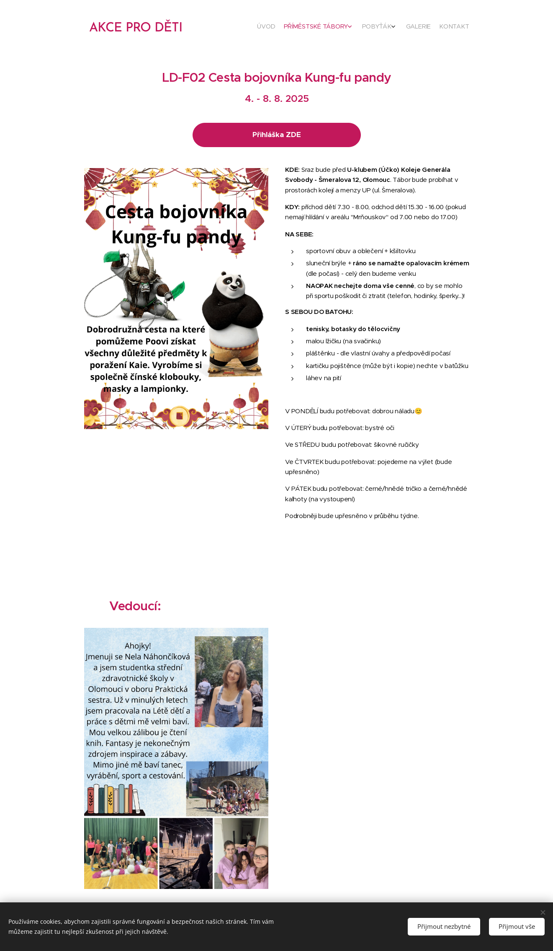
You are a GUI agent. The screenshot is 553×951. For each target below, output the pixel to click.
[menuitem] (424, 27)
